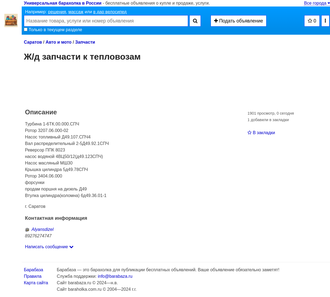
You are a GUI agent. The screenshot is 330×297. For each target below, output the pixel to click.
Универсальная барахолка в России (62, 3)
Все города (317, 3)
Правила (33, 276)
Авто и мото (59, 42)
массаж (76, 11)
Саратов (33, 42)
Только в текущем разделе (53, 29)
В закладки (261, 132)
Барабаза (33, 269)
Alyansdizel (39, 229)
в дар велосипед (110, 11)
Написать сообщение (49, 246)
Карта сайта (36, 282)
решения (57, 11)
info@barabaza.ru (115, 276)
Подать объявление (238, 21)
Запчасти (85, 42)
